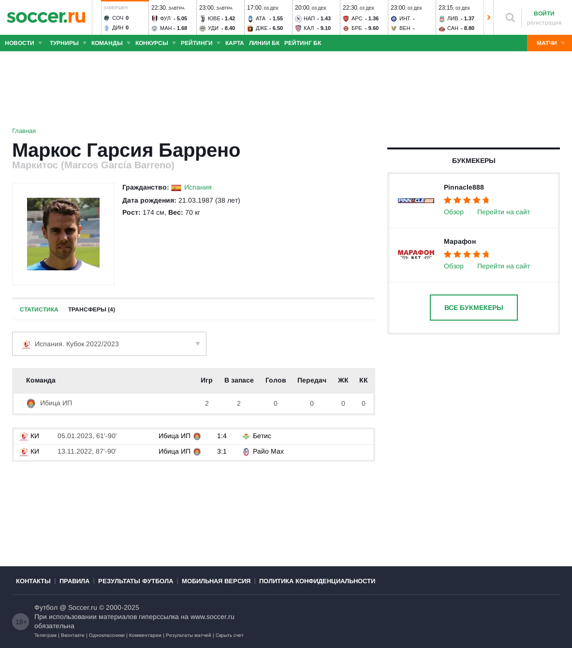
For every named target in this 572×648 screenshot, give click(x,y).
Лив (452, 18)
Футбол (46, 607)
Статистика (39, 309)
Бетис (262, 436)
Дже (262, 28)
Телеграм (45, 635)
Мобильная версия (216, 581)
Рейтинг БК (302, 43)
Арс (357, 18)
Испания (198, 187)
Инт (405, 18)
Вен (405, 28)
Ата (260, 18)
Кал (309, 28)
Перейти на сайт (503, 212)
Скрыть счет (230, 635)
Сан (452, 28)
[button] (97, 17)
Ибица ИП (49, 403)
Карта (234, 43)
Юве (214, 18)
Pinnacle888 (464, 187)
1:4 (222, 436)
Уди (213, 28)
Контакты (33, 581)
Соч (117, 18)
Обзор (454, 212)
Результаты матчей (188, 635)
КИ (29, 436)
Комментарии (145, 635)
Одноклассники (107, 635)
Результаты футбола (135, 581)
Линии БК (264, 43)
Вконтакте (73, 635)
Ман (166, 28)
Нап (309, 18)
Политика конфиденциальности (317, 581)
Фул (165, 18)
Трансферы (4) (91, 309)
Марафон (460, 241)
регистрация (544, 22)
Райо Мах (268, 451)
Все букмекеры (473, 307)
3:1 (222, 451)
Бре (357, 28)
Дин (117, 27)
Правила (74, 581)
